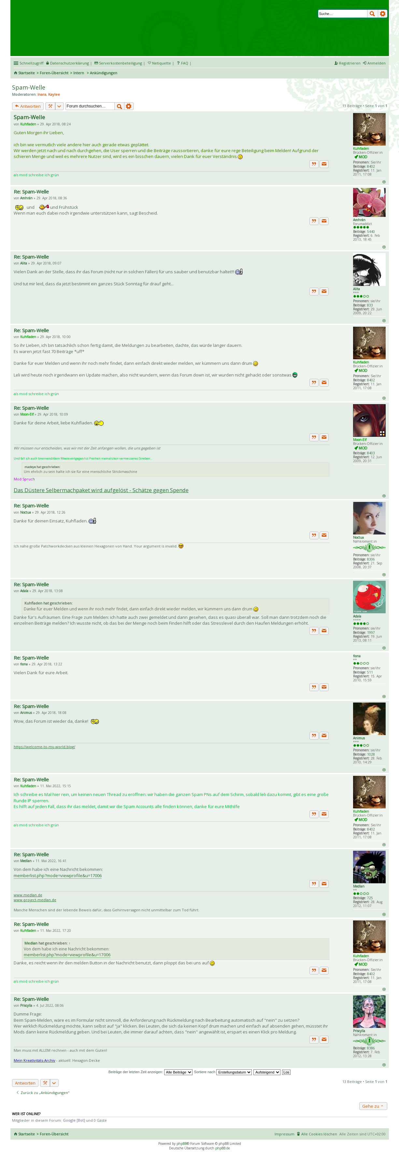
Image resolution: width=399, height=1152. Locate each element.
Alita (356, 289)
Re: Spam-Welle (31, 191)
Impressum (284, 1133)
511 (370, 672)
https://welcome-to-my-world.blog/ (44, 746)
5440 (371, 231)
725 (370, 898)
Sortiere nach (223, 1072)
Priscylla (359, 1031)
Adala (357, 616)
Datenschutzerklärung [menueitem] (69, 63)
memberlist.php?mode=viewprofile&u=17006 (58, 875)
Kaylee (54, 94)
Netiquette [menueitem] (161, 63)
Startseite (26, 72)
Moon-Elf (359, 439)
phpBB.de (222, 1148)
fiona (357, 656)
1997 (371, 632)
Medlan (358, 886)
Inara (41, 94)
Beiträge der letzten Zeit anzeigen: (150, 1072)
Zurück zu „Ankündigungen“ (42, 1092)
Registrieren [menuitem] (350, 63)
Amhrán (359, 220)
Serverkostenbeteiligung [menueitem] (120, 63)
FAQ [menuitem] (184, 63)
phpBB (182, 1143)
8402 (371, 166)
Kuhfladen (361, 148)
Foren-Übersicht (54, 72)
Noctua (358, 537)
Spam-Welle (28, 87)
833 (370, 305)
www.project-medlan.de (35, 899)
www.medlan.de (28, 894)
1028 (371, 754)
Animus (359, 738)
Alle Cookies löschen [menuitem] (319, 1133)
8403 (371, 453)
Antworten (28, 106)
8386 (371, 1048)
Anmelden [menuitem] (376, 63)
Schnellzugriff (31, 63)
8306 (371, 559)
